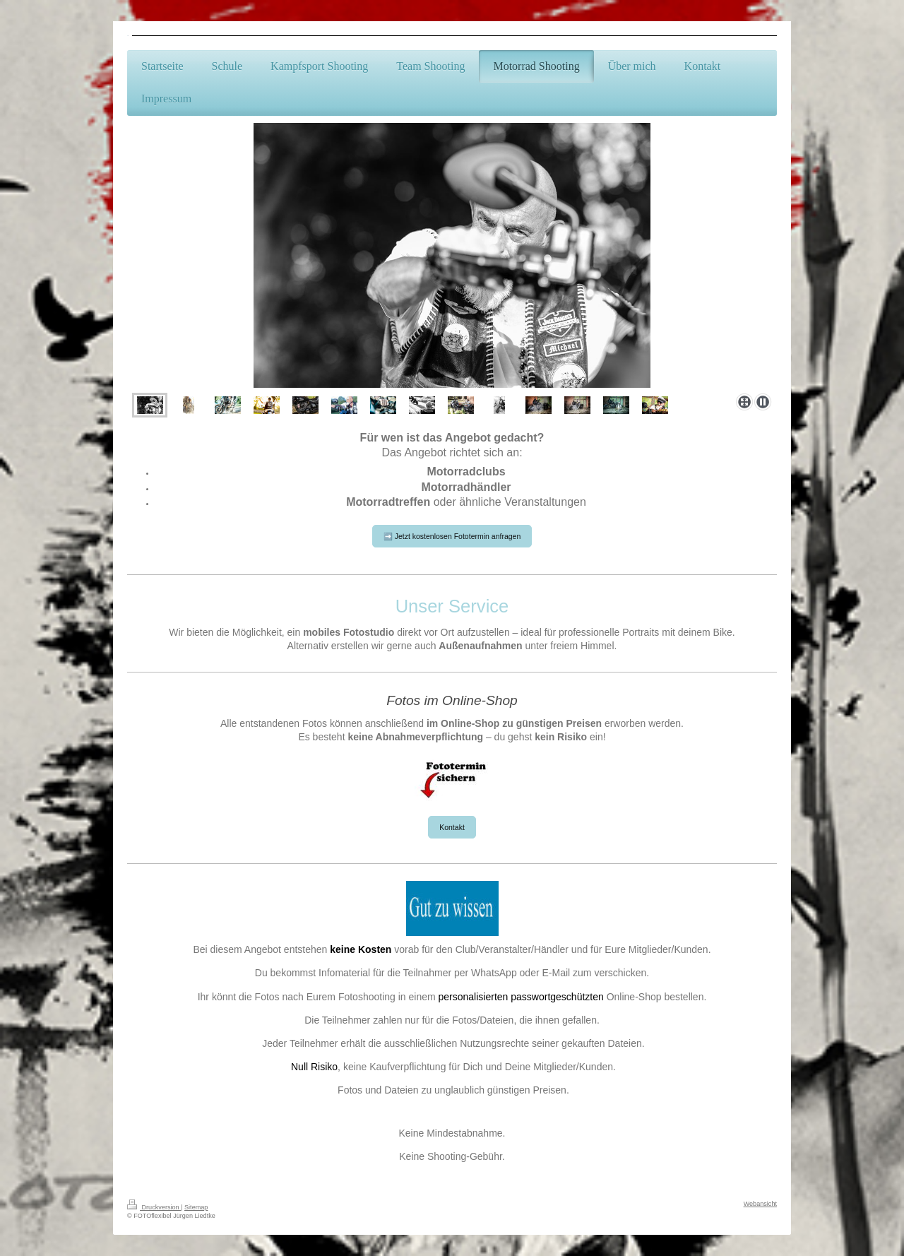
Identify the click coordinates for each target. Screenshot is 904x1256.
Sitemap (196, 1207)
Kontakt (452, 827)
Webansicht (760, 1203)
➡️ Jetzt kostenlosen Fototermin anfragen (452, 536)
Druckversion (154, 1207)
